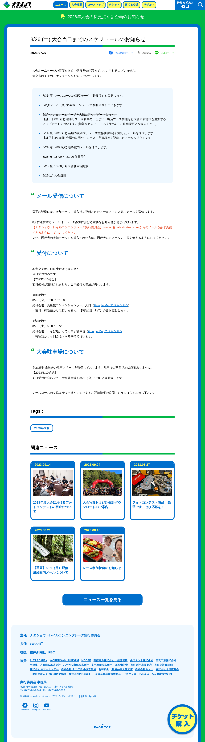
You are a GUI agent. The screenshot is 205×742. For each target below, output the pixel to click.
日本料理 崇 (121, 665)
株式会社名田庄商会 (167, 669)
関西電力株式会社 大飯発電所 (110, 660)
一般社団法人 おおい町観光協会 (48, 674)
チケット (114, 4)
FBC (51, 652)
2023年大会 (41, 428)
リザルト (149, 4)
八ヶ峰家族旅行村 (162, 674)
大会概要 (76, 4)
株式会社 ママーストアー (44, 669)
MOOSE (86, 660)
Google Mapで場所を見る (111, 305)
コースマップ (95, 4)
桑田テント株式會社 (141, 660)
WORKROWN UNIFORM (64, 660)
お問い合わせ (88, 696)
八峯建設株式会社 (50, 665)
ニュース (60, 4)
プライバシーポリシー (65, 696)
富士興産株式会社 (101, 665)
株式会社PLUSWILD (81, 674)
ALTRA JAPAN (38, 660)
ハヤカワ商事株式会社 (76, 665)
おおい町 (36, 644)
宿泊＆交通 (131, 4)
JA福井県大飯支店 (121, 669)
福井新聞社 (38, 652)
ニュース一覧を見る (102, 599)
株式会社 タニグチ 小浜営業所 (78, 669)
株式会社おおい (144, 669)
